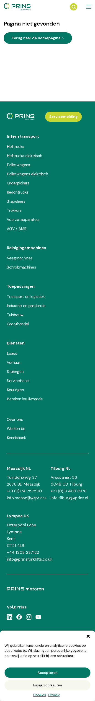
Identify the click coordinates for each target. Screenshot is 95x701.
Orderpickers (18, 183)
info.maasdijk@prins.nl (26, 498)
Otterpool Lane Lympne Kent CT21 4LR (21, 535)
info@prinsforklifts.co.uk (29, 559)
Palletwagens (18, 164)
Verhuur (13, 362)
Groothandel (18, 323)
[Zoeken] (73, 6)
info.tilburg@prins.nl (69, 498)
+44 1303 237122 (23, 552)
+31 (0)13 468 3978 (69, 491)
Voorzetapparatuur (23, 219)
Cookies (39, 695)
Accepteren (47, 672)
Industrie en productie (26, 305)
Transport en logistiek (26, 296)
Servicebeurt (18, 380)
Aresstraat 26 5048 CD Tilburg (66, 481)
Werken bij (16, 428)
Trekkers (14, 210)
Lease (12, 353)
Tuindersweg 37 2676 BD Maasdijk (23, 481)
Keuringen (15, 389)
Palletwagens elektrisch (27, 173)
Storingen (15, 371)
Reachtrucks (17, 192)
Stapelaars (16, 201)
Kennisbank (16, 437)
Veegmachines (20, 258)
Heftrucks (15, 146)
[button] (88, 636)
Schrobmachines (21, 267)
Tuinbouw (15, 314)
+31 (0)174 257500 (24, 491)
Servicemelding (63, 116)
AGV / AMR (16, 228)
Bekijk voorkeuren (47, 685)
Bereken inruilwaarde (25, 398)
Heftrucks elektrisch (24, 155)
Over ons (15, 419)
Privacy (54, 695)
